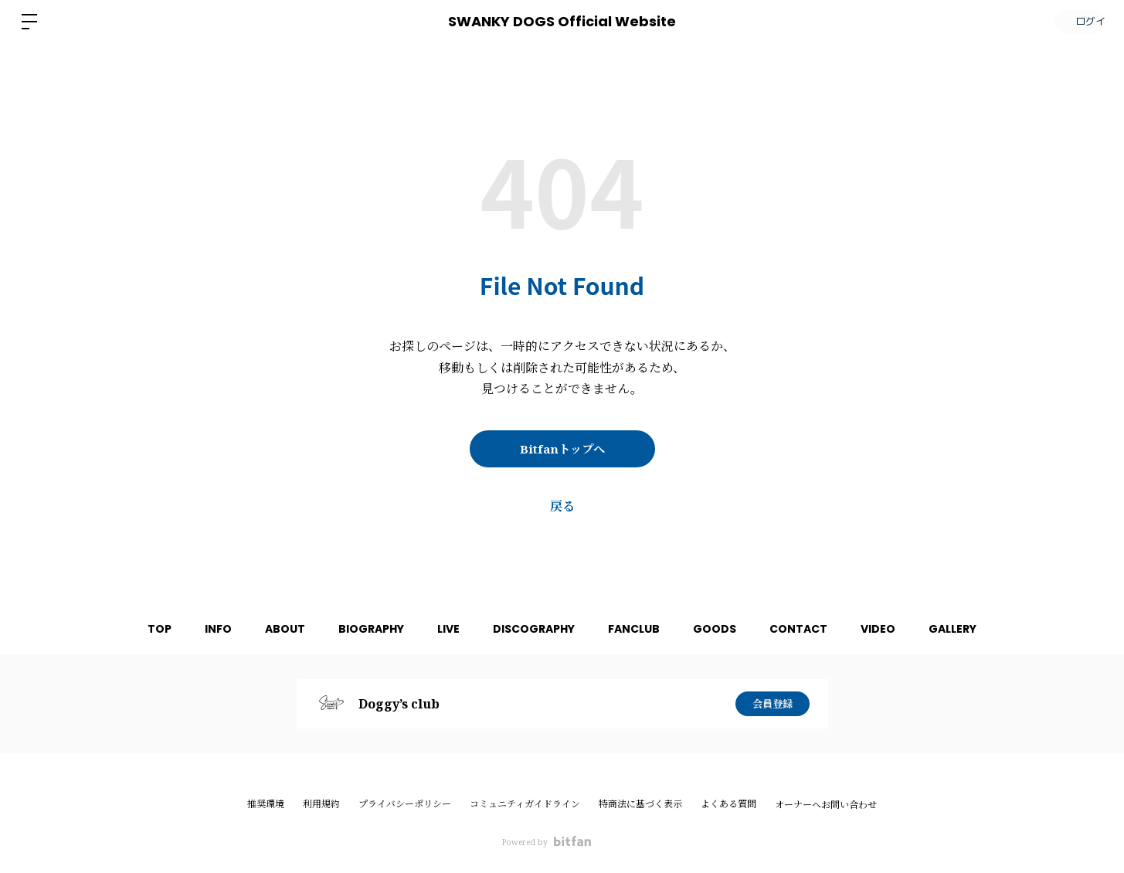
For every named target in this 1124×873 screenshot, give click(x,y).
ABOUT (269, 629)
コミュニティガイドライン (525, 803)
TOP (132, 629)
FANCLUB (639, 629)
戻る (562, 506)
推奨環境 (265, 803)
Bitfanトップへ (562, 448)
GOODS (725, 629)
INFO (196, 629)
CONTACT (815, 629)
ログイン (1077, 21)
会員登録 (772, 703)
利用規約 (321, 803)
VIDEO (899, 629)
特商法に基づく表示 (640, 803)
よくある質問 (728, 803)
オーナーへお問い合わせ (826, 805)
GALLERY (979, 629)
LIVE (443, 629)
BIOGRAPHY (360, 629)
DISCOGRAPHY (534, 629)
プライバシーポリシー (404, 803)
